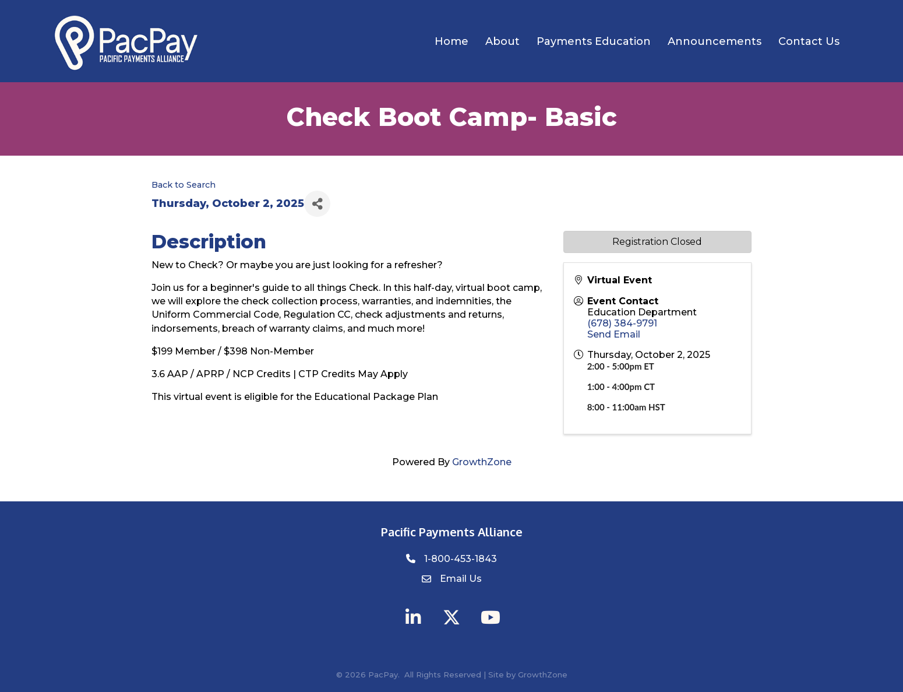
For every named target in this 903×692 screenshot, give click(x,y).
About (502, 41)
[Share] (317, 204)
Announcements (714, 41)
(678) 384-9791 (622, 323)
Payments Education (594, 41)
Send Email (613, 334)
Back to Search (183, 185)
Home (451, 41)
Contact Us (808, 41)
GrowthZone (482, 462)
